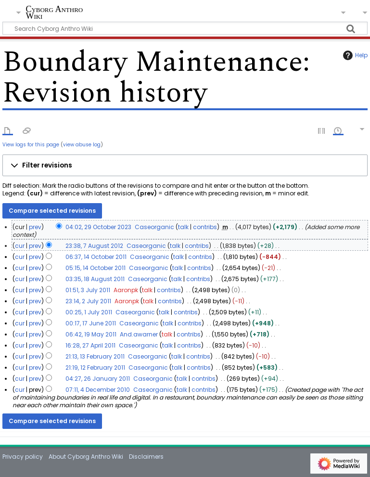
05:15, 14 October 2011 (95, 268)
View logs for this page (30, 144)
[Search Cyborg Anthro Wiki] (185, 28)
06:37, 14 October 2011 (96, 257)
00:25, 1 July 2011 (88, 312)
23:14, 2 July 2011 (88, 301)
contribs (205, 227)
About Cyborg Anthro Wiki (86, 456)
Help (354, 55)
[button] (185, 165)
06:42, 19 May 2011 (90, 334)
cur (20, 246)
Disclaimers (146, 456)
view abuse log (82, 144)
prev (35, 227)
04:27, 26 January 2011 (97, 378)
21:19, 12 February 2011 (95, 367)
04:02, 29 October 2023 (98, 227)
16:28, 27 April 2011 (90, 345)
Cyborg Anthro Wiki (54, 13)
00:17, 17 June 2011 (90, 323)
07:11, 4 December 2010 (97, 390)
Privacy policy (22, 456)
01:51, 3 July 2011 (87, 290)
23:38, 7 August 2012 (94, 246)
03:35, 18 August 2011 (95, 279)
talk (183, 227)
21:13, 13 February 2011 (95, 356)
